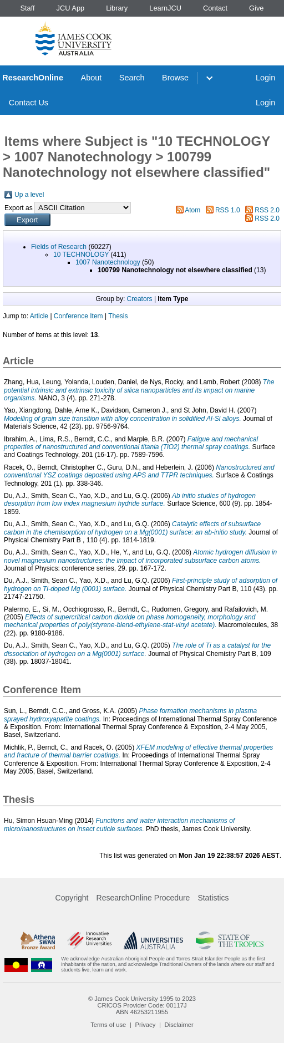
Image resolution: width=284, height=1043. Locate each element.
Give (256, 8)
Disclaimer (179, 1024)
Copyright (72, 897)
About (91, 77)
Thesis (118, 316)
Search (132, 77)
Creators (140, 299)
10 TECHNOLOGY (81, 254)
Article (39, 316)
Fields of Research (59, 247)
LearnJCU (165, 8)
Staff (27, 8)
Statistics (213, 897)
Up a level (29, 195)
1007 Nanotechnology (107, 262)
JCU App (71, 8)
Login (265, 77)
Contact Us (28, 102)
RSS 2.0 (267, 210)
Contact (215, 8)
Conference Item (78, 316)
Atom (192, 210)
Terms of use (108, 1024)
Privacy (145, 1024)
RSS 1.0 (227, 210)
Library (117, 8)
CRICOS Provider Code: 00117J (141, 1005)
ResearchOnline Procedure (143, 897)
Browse (175, 77)
